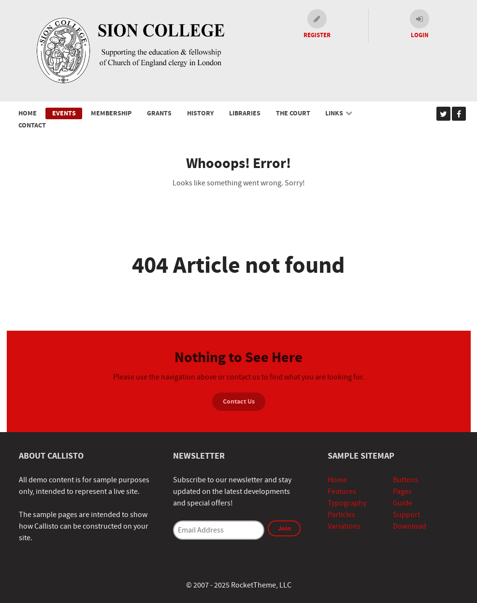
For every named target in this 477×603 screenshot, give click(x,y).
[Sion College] (129, 50)
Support (406, 514)
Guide (402, 503)
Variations (344, 526)
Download (409, 526)
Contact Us (239, 401)
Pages (402, 491)
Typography (347, 503)
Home (337, 480)
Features (342, 491)
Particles (341, 514)
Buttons (406, 480)
